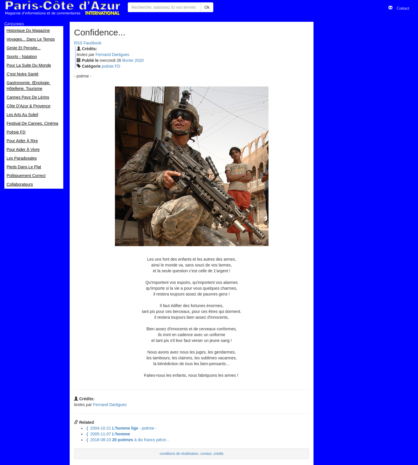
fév (128, 60)
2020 (139, 60)
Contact (400, 7)
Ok (207, 7)
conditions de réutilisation (179, 454)
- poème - (121, 428)
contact (205, 454)
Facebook (92, 43)
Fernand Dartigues (112, 54)
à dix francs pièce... (127, 439)
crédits (218, 454)
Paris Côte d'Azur (62, 8)
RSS (78, 43)
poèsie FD (111, 66)
